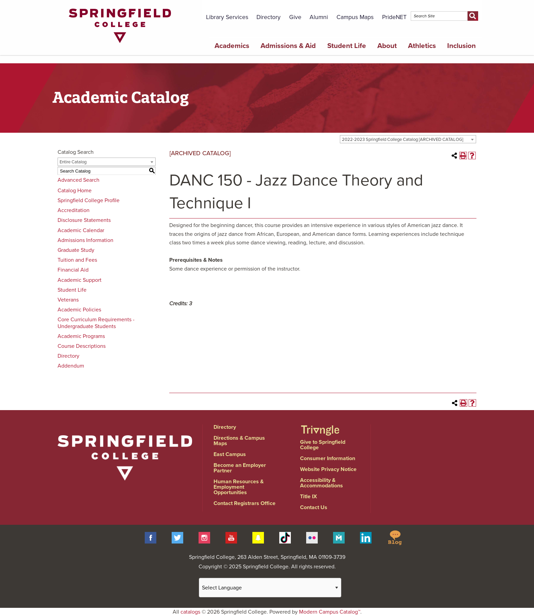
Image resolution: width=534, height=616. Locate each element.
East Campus (230, 454)
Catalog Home (75, 190)
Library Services (227, 17)
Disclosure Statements (84, 220)
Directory (268, 17)
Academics (232, 46)
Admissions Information (85, 240)
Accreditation (74, 210)
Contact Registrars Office (245, 503)
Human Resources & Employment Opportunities (239, 487)
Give (295, 17)
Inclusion (461, 46)
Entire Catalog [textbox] (73, 162)
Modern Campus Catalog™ (329, 612)
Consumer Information (327, 458)
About (387, 46)
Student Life (346, 46)
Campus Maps (355, 17)
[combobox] (408, 139)
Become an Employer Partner (240, 468)
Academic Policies (79, 309)
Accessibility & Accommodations (321, 483)
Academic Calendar (81, 230)
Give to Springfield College (322, 445)
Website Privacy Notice (328, 469)
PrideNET (394, 17)
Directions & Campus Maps (239, 441)
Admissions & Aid (288, 46)
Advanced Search (78, 180)
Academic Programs (81, 336)
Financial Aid (73, 269)
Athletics (422, 46)
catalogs (190, 612)
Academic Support (79, 280)
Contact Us (313, 507)
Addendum (71, 365)
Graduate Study (76, 250)
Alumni (319, 17)
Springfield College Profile (89, 200)
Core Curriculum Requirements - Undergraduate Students (96, 322)
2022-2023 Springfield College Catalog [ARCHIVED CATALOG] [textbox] (402, 139)
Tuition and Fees (77, 260)
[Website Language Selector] (270, 587)
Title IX (308, 496)
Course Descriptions (82, 346)
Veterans (68, 299)
